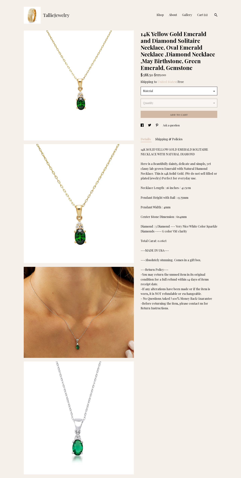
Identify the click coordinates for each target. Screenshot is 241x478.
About (173, 15)
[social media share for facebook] (142, 125)
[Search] (215, 15)
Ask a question (171, 125)
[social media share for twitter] (150, 125)
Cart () (202, 15)
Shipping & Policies (168, 139)
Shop (160, 15)
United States (167, 82)
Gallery (187, 15)
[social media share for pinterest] (157, 125)
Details (146, 139)
